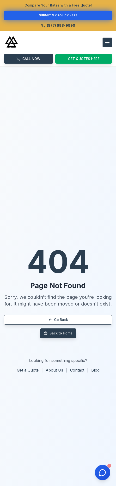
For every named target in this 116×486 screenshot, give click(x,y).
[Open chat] (102, 472)
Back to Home (58, 333)
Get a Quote (28, 370)
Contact (77, 370)
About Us (54, 370)
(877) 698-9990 (58, 25)
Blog (95, 370)
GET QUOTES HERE (83, 59)
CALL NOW (28, 59)
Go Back (58, 320)
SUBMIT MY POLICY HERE (58, 15)
